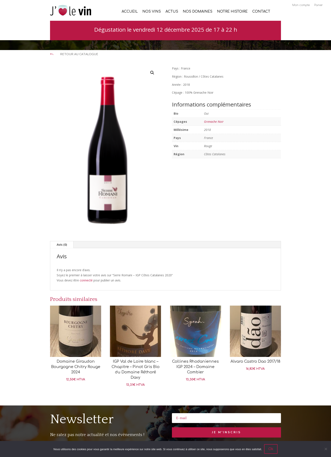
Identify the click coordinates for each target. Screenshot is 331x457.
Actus (172, 11)
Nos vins (151, 11)
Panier (318, 5)
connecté (86, 280)
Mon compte (301, 5)
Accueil (130, 11)
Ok (270, 449)
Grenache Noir (214, 122)
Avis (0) (62, 245)
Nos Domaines (197, 11)
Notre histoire (232, 11)
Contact (261, 11)
